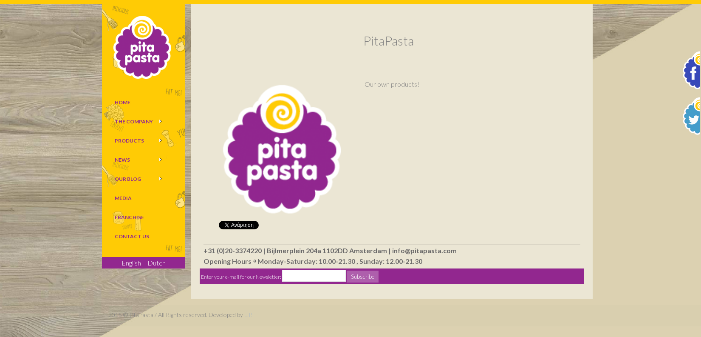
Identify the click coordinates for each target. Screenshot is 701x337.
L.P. (248, 314)
